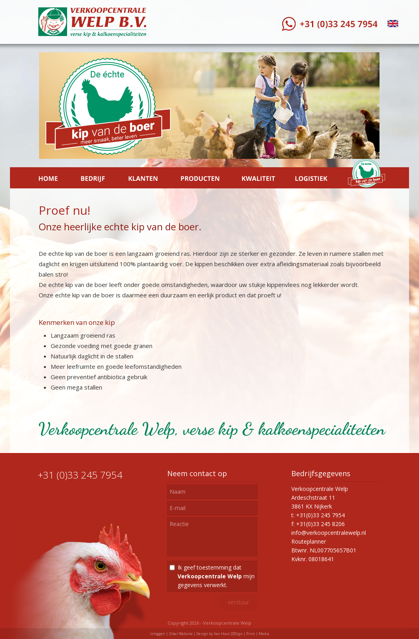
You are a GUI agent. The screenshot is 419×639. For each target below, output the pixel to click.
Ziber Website (181, 633)
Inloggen (157, 633)
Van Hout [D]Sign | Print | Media (241, 633)
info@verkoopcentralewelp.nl (328, 532)
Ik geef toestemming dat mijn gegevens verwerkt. (216, 576)
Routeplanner (308, 541)
